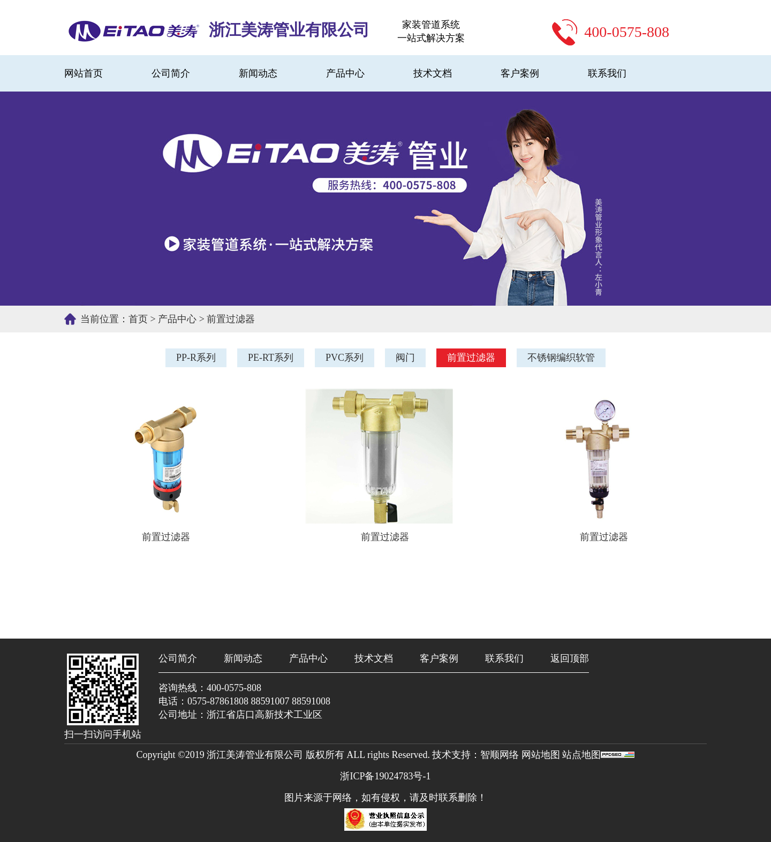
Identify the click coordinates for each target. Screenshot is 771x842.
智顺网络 (499, 754)
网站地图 (542, 754)
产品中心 (345, 73)
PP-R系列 (196, 357)
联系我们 (607, 73)
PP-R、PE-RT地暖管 (133, 27)
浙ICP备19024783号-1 (385, 776)
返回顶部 (569, 658)
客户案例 (520, 73)
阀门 (405, 357)
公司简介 (171, 73)
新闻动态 (258, 73)
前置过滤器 (231, 319)
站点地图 (581, 754)
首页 (138, 319)
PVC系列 (345, 357)
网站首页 (83, 73)
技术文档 (432, 73)
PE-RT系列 (270, 357)
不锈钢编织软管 (561, 357)
